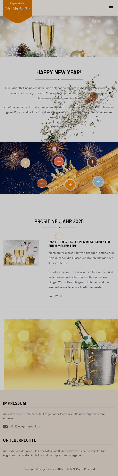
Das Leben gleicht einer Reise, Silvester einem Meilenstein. (79, 244)
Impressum (14, 403)
